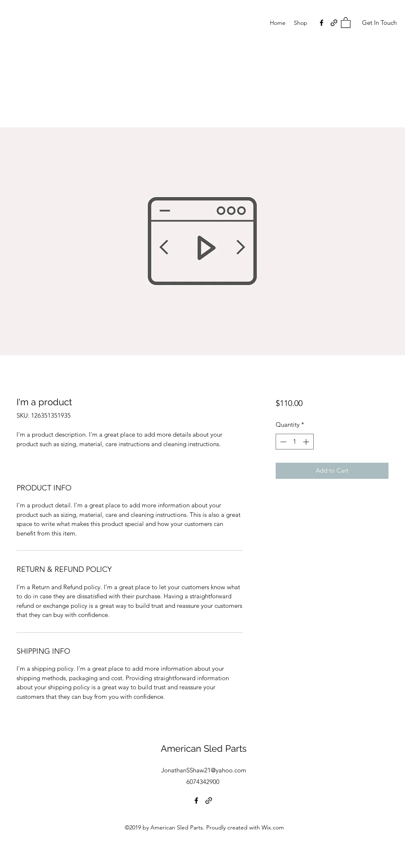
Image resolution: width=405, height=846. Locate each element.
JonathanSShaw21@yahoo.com (203, 770)
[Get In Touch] (379, 23)
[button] (345, 22)
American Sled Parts (204, 748)
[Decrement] (282, 441)
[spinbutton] (294, 441)
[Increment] (306, 441)
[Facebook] (321, 23)
